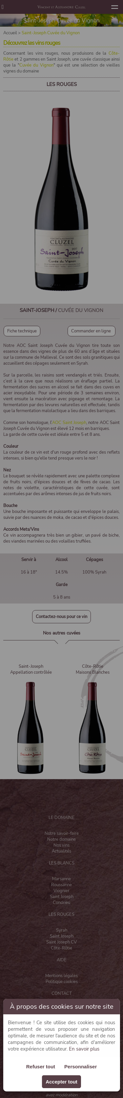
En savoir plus (84, 1049)
